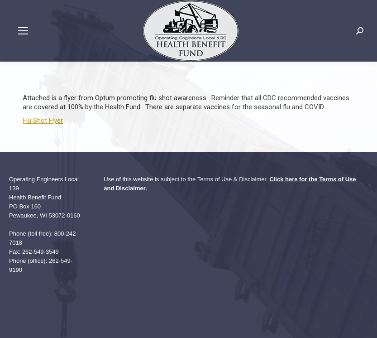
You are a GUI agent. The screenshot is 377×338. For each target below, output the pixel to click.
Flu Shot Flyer (43, 120)
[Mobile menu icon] (23, 31)
